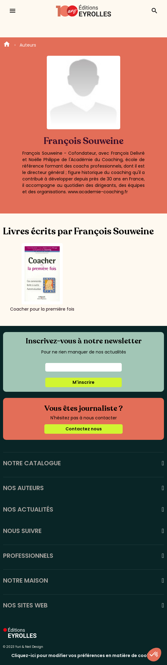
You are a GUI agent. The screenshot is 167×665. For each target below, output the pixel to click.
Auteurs (28, 45)
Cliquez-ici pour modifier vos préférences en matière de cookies (83, 655)
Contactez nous (83, 429)
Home (6, 45)
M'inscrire (83, 382)
